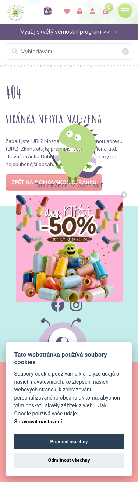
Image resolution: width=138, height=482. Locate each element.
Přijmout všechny (69, 441)
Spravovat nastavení (38, 422)
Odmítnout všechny (69, 460)
